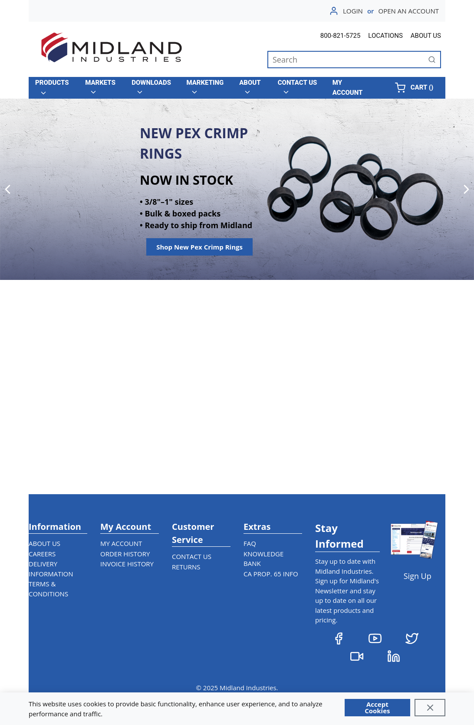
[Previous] (7, 189)
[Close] (430, 707)
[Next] (466, 189)
